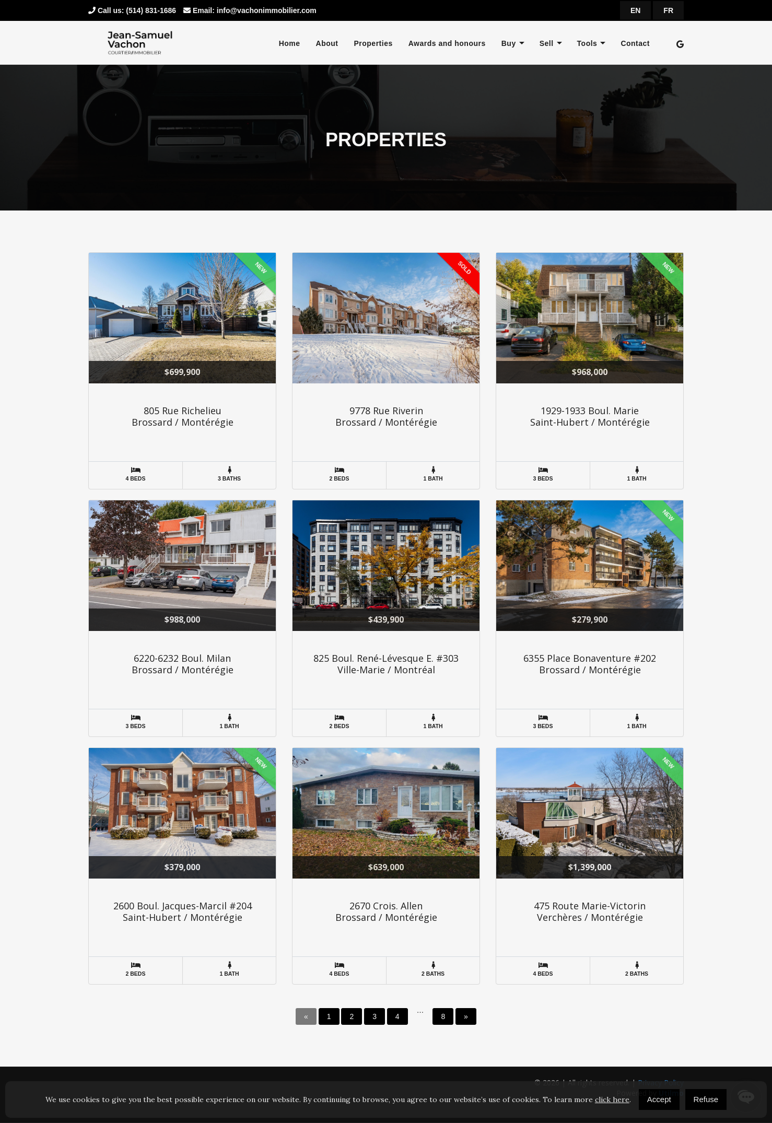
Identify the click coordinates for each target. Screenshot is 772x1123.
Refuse (706, 1099)
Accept (659, 1099)
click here (612, 1099)
